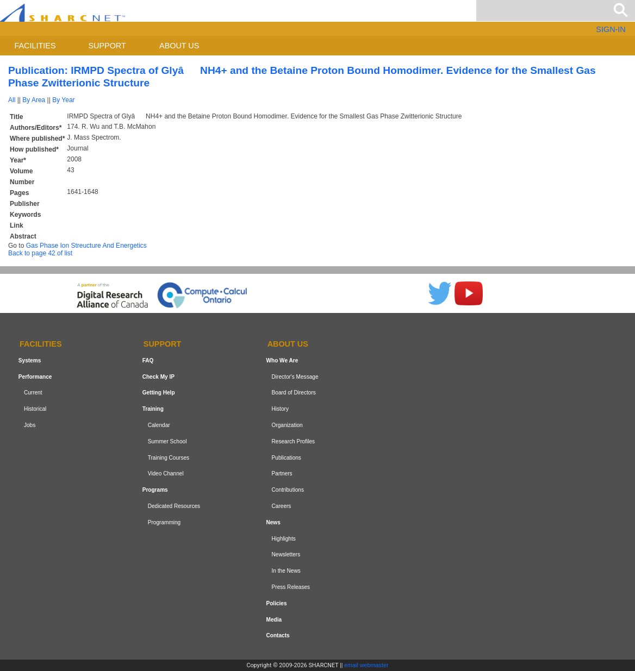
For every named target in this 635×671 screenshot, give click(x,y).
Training (153, 409)
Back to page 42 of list (40, 253)
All (11, 100)
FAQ (148, 360)
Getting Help (158, 393)
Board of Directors (294, 393)
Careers (281, 506)
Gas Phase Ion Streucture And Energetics (86, 245)
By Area (33, 100)
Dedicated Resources (174, 506)
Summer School (167, 441)
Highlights (284, 539)
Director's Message (295, 377)
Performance (35, 377)
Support (107, 45)
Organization (287, 425)
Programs (155, 490)
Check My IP (158, 377)
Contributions (288, 490)
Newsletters (286, 554)
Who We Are (282, 360)
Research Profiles (293, 441)
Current (33, 393)
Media (274, 620)
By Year (63, 100)
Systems (29, 360)
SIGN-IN (610, 29)
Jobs (29, 425)
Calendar (159, 425)
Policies (276, 603)
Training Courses (168, 458)
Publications (286, 458)
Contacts (277, 635)
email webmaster (366, 665)
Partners (282, 474)
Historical (35, 409)
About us (179, 45)
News (273, 522)
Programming (164, 522)
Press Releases (291, 587)
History (280, 409)
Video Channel (166, 474)
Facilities (35, 45)
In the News (286, 571)
